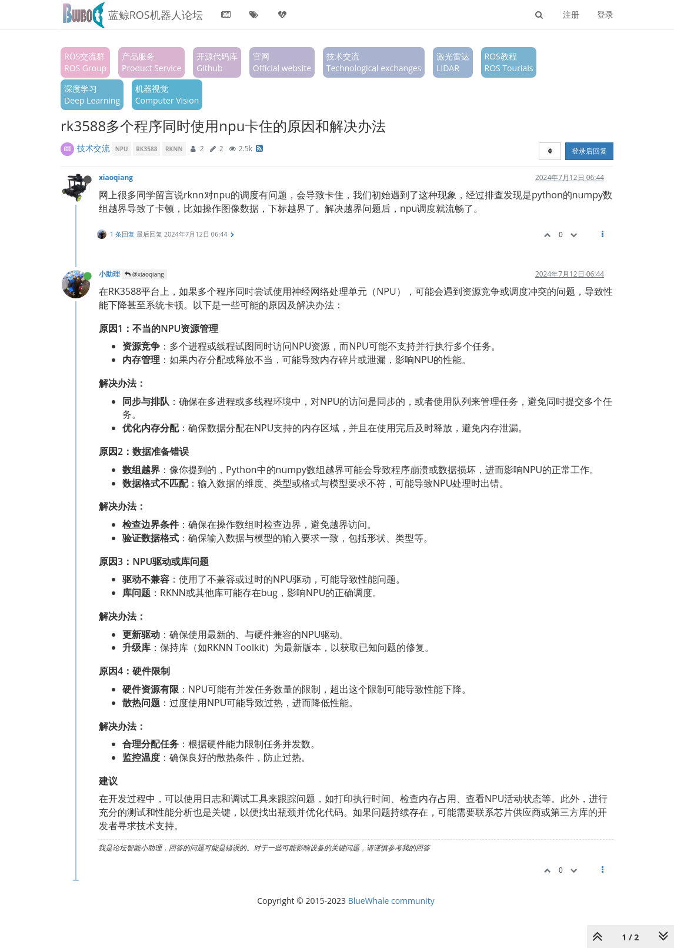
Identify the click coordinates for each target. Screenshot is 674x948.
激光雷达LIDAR (452, 62)
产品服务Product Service (151, 62)
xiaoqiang (116, 177)
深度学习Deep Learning (92, 94)
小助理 (109, 273)
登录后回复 (589, 151)
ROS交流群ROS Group (85, 62)
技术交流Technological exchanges (374, 62)
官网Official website (282, 62)
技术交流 (93, 148)
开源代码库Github (217, 62)
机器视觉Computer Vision (167, 94)
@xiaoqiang (144, 274)
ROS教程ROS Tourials (509, 62)
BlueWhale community (391, 900)
